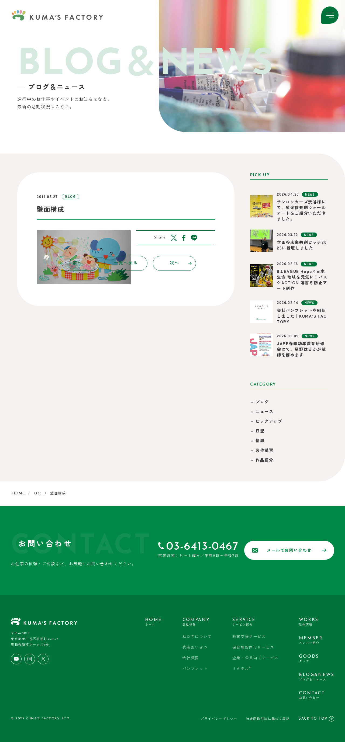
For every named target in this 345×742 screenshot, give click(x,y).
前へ (71, 263)
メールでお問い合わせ (289, 550)
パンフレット (195, 669)
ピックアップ (269, 422)
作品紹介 (264, 461)
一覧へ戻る (126, 263)
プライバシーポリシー (219, 719)
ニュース (264, 412)
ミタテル (241, 669)
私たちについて (197, 637)
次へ (181, 263)
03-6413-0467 (202, 547)
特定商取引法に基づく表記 (268, 719)
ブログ (262, 402)
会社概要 (190, 658)
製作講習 (264, 451)
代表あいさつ (195, 648)
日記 (260, 431)
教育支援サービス (249, 637)
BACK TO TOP (316, 719)
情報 (260, 441)
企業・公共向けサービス (255, 658)
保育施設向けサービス (253, 648)
